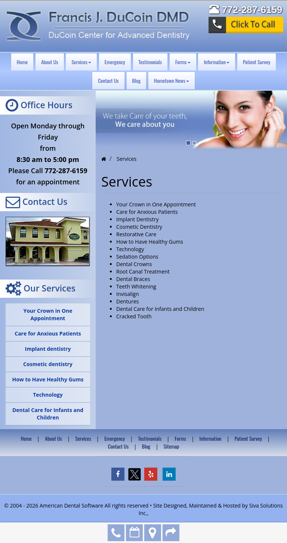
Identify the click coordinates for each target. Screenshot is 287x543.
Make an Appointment (134, 532)
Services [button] (81, 62)
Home (22, 62)
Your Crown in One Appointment (47, 314)
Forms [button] (182, 62)
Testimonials (150, 62)
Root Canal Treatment (143, 271)
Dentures (127, 301)
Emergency (115, 62)
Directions (152, 532)
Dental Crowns (134, 264)
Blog (136, 80)
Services (83, 438)
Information (211, 438)
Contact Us (108, 80)
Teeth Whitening (136, 286)
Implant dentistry (48, 348)
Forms (180, 438)
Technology (47, 394)
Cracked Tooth (134, 316)
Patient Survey (256, 62)
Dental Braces (133, 279)
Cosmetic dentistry (47, 364)
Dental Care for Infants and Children (47, 413)
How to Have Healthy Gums (47, 379)
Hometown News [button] (171, 80)
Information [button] (216, 62)
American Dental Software (72, 505)
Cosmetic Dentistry (139, 226)
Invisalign (127, 293)
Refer (171, 532)
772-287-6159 (116, 532)
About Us (49, 62)
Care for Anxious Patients (48, 333)
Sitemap (171, 446)
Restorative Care (136, 234)
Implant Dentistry (137, 219)
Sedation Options (137, 256)
